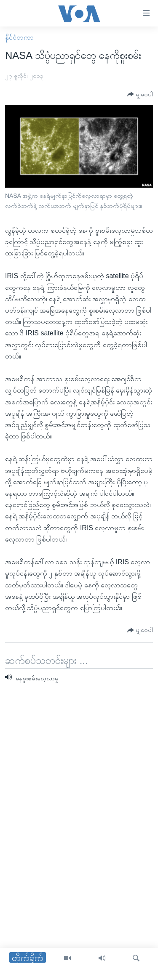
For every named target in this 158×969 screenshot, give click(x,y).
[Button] (140, 94)
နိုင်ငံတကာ (19, 37)
